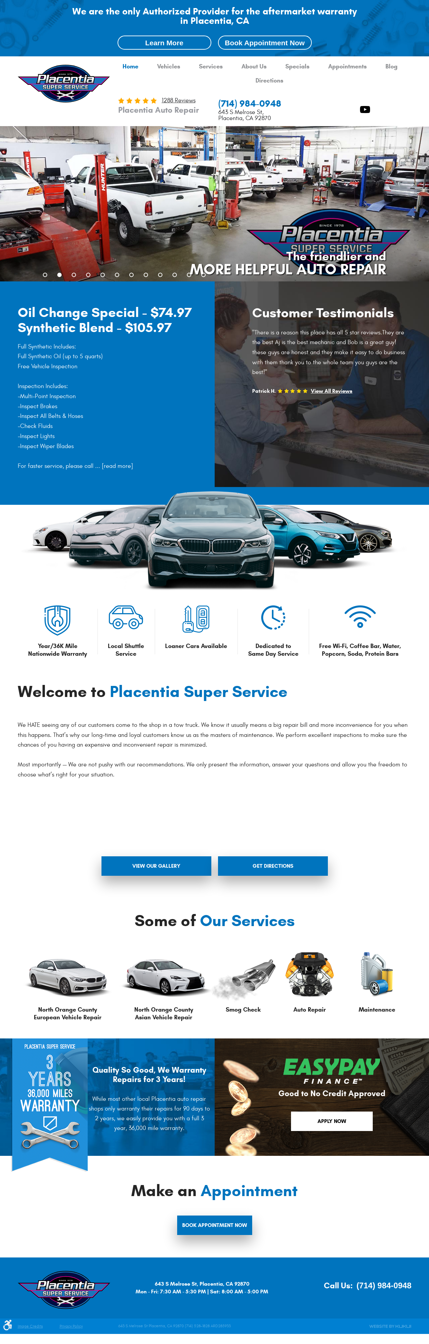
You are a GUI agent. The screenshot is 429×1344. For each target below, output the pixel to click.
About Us (254, 66)
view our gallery (156, 866)
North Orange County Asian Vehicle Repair (163, 1013)
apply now (331, 1121)
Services (211, 66)
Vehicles (168, 66)
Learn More (164, 43)
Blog (391, 66)
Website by (390, 1326)
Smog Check (243, 1009)
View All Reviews (331, 391)
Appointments (347, 66)
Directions (269, 80)
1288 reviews (179, 100)
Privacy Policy (71, 1326)
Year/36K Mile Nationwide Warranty (57, 649)
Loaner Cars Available (196, 646)
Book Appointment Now (264, 43)
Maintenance (377, 1009)
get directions (273, 866)
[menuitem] (130, 67)
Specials (297, 66)
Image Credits (30, 1326)
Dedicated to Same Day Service (273, 649)
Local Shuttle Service (126, 649)
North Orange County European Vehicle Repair (67, 1013)
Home (130, 66)
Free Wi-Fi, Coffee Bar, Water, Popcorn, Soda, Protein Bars (360, 649)
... (113, 466)
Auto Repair (309, 1009)
